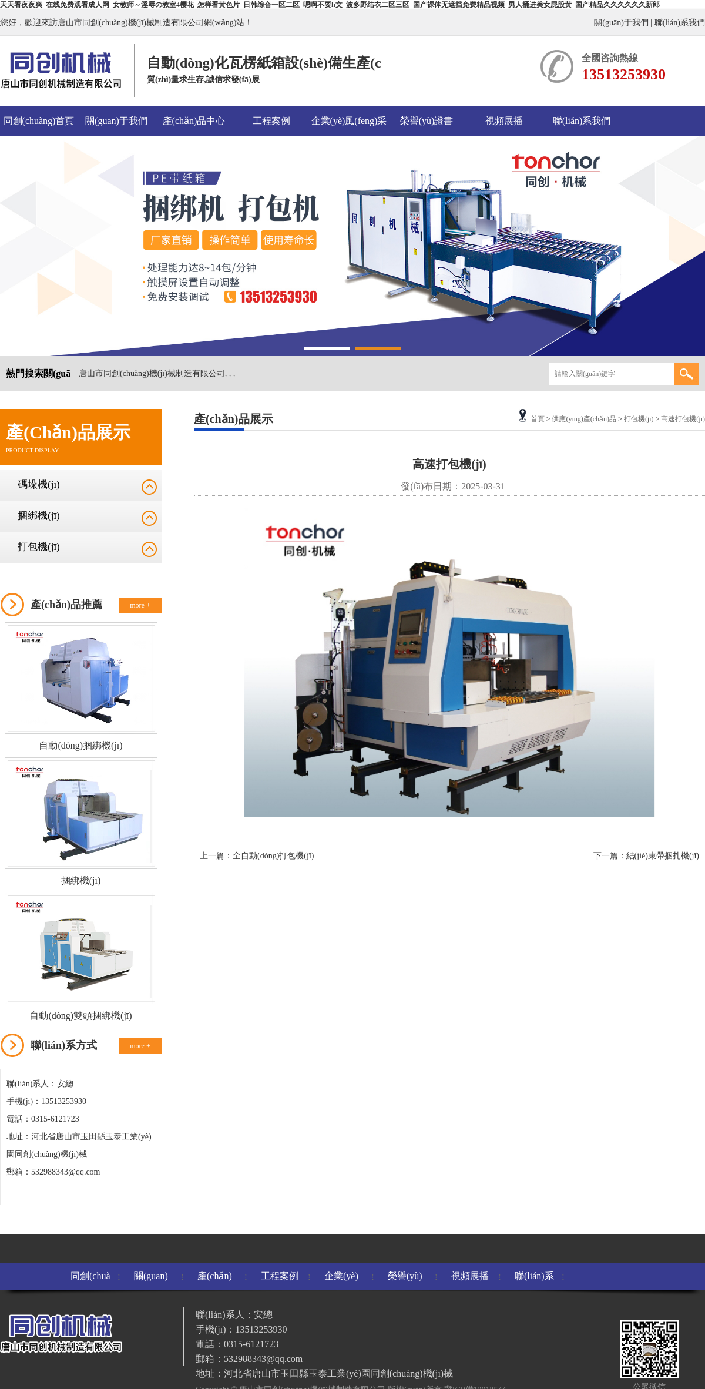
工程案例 (271, 121)
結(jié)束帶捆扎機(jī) (662, 855)
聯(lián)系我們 (679, 22)
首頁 (538, 419)
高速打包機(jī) (683, 419)
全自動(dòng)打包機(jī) (273, 855)
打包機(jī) (39, 546)
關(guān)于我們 (621, 22)
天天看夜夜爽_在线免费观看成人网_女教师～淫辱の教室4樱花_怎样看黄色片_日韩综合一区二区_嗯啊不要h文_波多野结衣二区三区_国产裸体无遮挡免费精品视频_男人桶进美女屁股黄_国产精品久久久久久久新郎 (330, 5)
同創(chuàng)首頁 (39, 121)
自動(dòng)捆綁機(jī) (80, 745)
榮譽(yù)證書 (427, 121)
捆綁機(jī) (39, 515)
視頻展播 (504, 121)
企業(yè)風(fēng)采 (349, 121)
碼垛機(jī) (39, 484)
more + (140, 605)
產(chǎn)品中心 (194, 121)
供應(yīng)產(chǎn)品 (584, 419)
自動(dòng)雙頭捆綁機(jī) (80, 1016)
